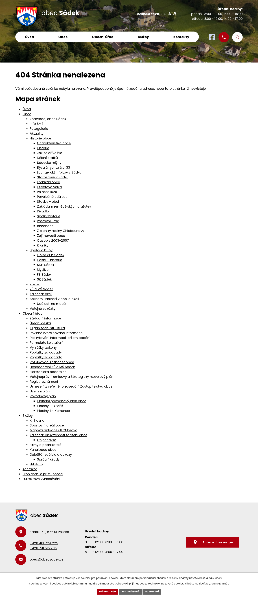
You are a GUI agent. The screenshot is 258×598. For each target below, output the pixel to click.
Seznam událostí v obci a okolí (54, 299)
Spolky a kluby (41, 250)
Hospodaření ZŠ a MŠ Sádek (52, 367)
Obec (62, 37)
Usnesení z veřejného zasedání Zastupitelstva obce (71, 386)
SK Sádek (44, 279)
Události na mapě (51, 303)
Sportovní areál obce (47, 425)
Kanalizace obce (43, 449)
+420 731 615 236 (43, 548)
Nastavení (153, 591)
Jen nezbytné (130, 591)
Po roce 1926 (47, 192)
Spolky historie (48, 216)
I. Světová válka (49, 187)
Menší (164, 13)
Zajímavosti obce (51, 235)
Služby (143, 37)
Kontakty (181, 37)
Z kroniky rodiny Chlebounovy (60, 230)
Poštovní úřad (48, 221)
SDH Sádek (45, 265)
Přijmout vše (106, 591)
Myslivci (43, 269)
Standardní (169, 13)
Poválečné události (52, 196)
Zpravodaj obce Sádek (48, 119)
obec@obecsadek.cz (46, 559)
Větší (174, 13)
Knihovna (37, 420)
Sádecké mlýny (49, 162)
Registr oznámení (44, 381)
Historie (43, 148)
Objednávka (46, 440)
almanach (45, 226)
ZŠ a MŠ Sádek (41, 289)
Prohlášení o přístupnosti (43, 474)
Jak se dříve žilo (49, 153)
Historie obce (40, 138)
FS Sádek (44, 274)
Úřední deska (40, 323)
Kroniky (42, 245)
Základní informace (45, 318)
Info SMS (36, 123)
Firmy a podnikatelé (45, 445)
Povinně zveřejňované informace (56, 333)
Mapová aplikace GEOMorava (53, 430)
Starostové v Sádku (52, 177)
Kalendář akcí (41, 294)
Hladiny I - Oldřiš (50, 406)
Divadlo (43, 211)
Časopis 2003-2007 (53, 240)
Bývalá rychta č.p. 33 (53, 167)
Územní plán (40, 391)
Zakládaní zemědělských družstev (64, 206)
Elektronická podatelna (48, 372)
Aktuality (36, 133)
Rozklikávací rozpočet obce (52, 362)
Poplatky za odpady (46, 352)
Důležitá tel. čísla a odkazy (51, 454)
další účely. (215, 578)
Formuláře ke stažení (46, 342)
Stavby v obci (48, 201)
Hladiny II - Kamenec (53, 410)
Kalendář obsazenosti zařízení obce (58, 435)
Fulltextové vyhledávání (41, 479)
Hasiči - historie (49, 260)
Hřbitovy (36, 464)
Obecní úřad (102, 37)
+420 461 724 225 (44, 543)
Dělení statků (47, 157)
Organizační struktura (47, 328)
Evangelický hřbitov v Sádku (59, 172)
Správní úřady (48, 459)
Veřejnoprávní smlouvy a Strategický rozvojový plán (71, 376)
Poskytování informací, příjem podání (60, 337)
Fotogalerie (39, 128)
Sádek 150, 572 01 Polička (49, 532)
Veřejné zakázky (42, 308)
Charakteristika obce (54, 143)
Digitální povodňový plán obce (61, 401)
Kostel (35, 284)
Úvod (29, 37)
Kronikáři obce (48, 182)
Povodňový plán (43, 396)
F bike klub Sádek (50, 255)
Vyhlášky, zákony (43, 347)
